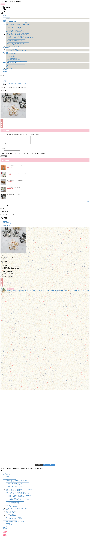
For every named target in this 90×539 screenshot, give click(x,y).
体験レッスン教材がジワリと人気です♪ (15, 181)
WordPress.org (6, 227)
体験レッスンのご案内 (11, 53)
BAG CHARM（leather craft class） (15, 64)
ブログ (4, 479)
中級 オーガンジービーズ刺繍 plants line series (17, 33)
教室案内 (5, 535)
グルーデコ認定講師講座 (11, 58)
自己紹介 (8, 18)
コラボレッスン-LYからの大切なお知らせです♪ (16, 174)
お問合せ (3, 4)
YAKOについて (6, 476)
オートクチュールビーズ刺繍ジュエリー (15, 43)
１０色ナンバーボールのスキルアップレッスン (16, 50)
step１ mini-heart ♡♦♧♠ (15, 26)
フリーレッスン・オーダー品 (12, 46)
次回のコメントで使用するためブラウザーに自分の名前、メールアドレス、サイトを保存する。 (24, 155)
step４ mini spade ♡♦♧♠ (15, 30)
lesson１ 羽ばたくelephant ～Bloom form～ (19, 36)
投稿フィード (6, 224)
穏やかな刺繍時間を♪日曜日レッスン (14, 196)
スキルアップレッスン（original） (13, 59)
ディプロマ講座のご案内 (13, 45)
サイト (2, 152)
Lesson (5, 533)
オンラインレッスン (10, 55)
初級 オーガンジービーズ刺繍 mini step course (17, 24)
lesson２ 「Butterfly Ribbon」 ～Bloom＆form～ (21, 37)
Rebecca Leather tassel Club (10, 521)
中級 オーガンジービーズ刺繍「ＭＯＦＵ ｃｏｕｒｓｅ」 (19, 31)
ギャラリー (5, 529)
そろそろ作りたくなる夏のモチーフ (14, 189)
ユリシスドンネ (6, 507)
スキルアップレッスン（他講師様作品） (17, 61)
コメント (3, 145)
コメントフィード (7, 225)
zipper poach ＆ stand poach (14, 68)
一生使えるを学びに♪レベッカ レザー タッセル (17, 167)
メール (3, 150)
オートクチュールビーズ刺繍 (9, 480)
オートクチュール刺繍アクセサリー (14, 40)
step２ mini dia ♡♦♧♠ (14, 27)
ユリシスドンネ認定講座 (11, 49)
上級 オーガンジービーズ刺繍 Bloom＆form (16, 34)
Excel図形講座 (11, 56)
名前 (2, 147)
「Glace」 (8, 65)
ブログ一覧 (86, 203)
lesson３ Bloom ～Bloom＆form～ (16, 39)
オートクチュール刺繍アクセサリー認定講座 (18, 42)
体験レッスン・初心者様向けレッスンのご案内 (16, 23)
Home (4, 474)
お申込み (5, 530)
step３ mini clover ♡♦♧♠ (15, 28)
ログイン (5, 222)
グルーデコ (5, 511)
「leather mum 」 (10, 67)
